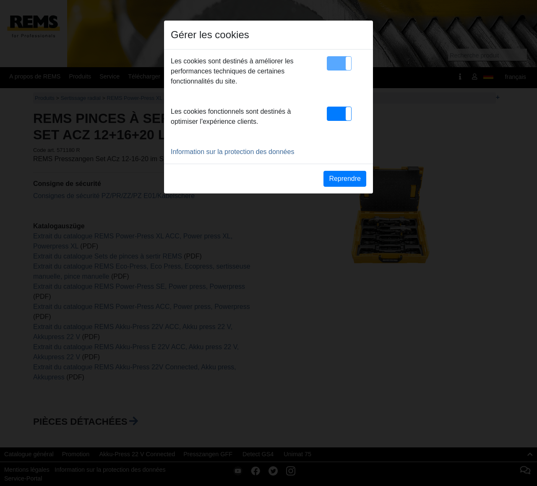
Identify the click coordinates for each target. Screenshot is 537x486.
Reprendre (345, 178)
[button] (339, 63)
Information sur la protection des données (232, 151)
